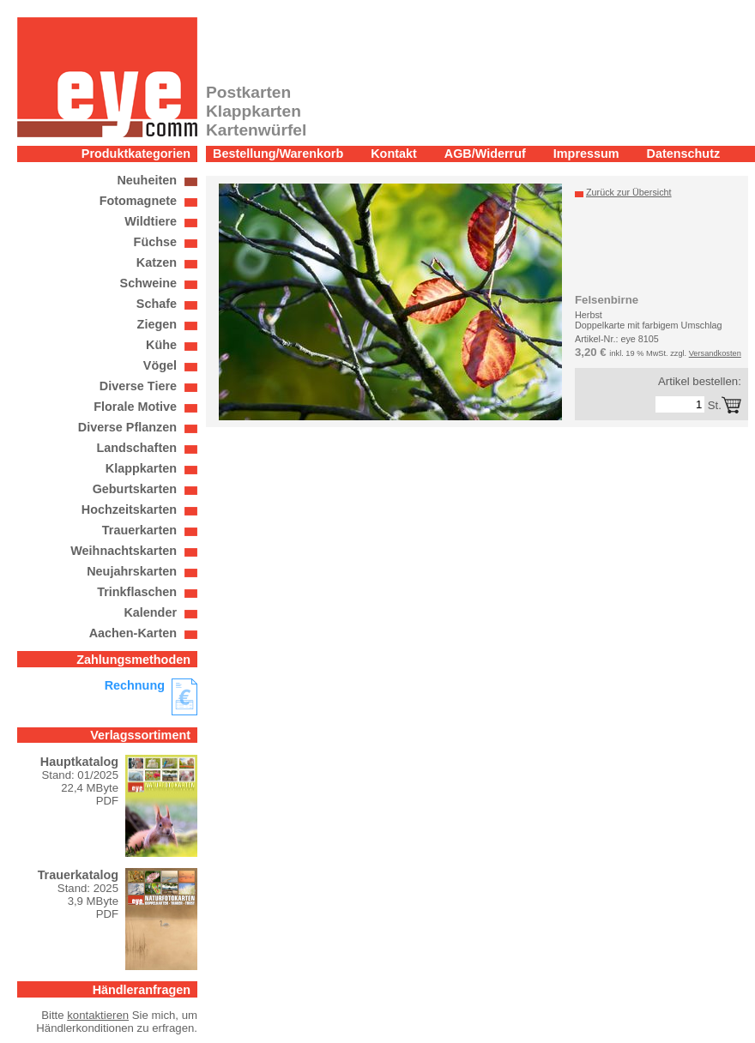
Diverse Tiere (138, 386)
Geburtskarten (135, 489)
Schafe (156, 303)
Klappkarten (141, 468)
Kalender (150, 612)
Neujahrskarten (132, 571)
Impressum (586, 153)
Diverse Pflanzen (127, 427)
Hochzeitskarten (129, 509)
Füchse (155, 242)
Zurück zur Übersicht (629, 192)
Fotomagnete (138, 201)
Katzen (156, 262)
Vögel (160, 365)
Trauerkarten (139, 530)
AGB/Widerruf (485, 153)
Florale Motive (135, 406)
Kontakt (394, 153)
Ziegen (157, 324)
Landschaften (136, 448)
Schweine (148, 283)
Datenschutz (684, 153)
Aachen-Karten (133, 633)
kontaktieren (98, 1015)
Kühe (161, 345)
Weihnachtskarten (123, 551)
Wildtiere (150, 221)
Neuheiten (147, 180)
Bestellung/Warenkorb (278, 153)
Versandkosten (715, 353)
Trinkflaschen (137, 592)
